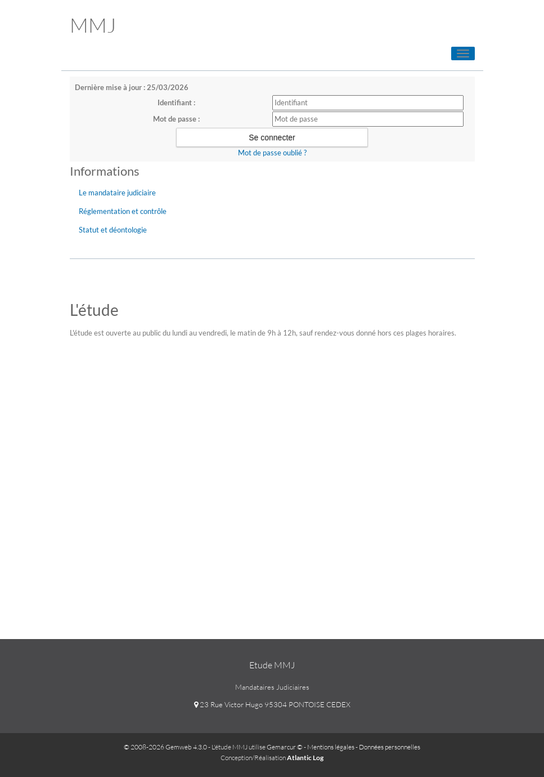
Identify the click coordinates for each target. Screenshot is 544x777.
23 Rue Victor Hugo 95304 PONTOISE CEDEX (272, 704)
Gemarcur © (285, 747)
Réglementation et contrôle (123, 211)
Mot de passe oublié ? (272, 152)
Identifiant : (176, 102)
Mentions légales (330, 747)
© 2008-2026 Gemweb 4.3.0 (165, 747)
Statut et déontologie (113, 229)
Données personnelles (389, 747)
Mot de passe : (176, 118)
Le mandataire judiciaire (117, 192)
